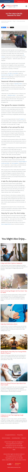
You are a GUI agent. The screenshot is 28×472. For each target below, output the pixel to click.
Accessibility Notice (16, 438)
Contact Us (24, 438)
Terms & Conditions (6, 438)
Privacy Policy (20, 434)
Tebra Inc (13, 434)
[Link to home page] (12, 6)
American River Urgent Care (6, 21)
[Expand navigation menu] (26, 6)
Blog (14, 21)
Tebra (19, 467)
